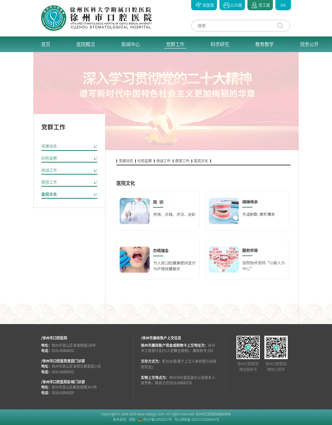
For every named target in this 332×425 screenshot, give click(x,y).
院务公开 (309, 44)
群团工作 (49, 182)
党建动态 (49, 146)
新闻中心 (130, 44)
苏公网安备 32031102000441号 (196, 419)
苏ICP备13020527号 (157, 419)
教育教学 (264, 44)
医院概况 (85, 44)
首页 (45, 44)
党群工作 (175, 44)
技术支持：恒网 (124, 419)
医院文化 (49, 194)
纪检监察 (49, 158)
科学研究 (220, 44)
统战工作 (49, 170)
